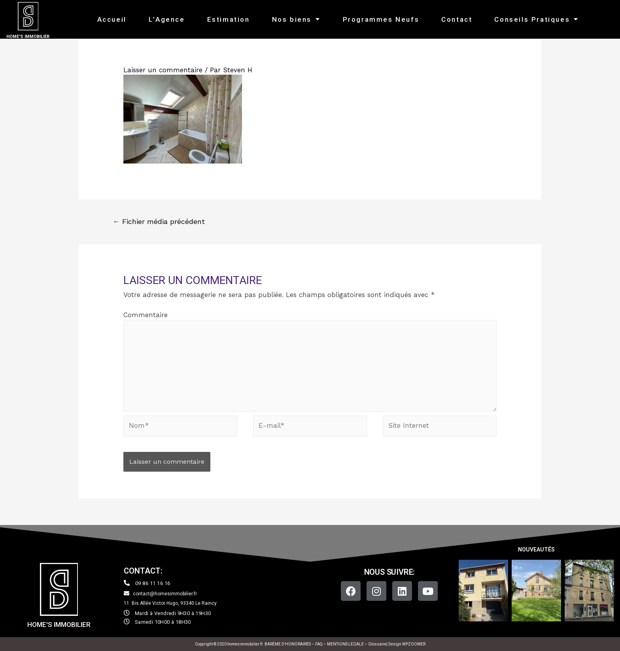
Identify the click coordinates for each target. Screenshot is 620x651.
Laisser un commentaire (162, 70)
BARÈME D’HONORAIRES (288, 644)
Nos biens (296, 19)
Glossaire (377, 644)
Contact (456, 19)
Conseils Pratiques (536, 19)
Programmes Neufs (381, 19)
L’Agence (167, 19)
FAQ (319, 644)
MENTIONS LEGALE (345, 644)
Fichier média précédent (159, 221)
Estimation (228, 19)
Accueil (112, 19)
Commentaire (145, 315)
